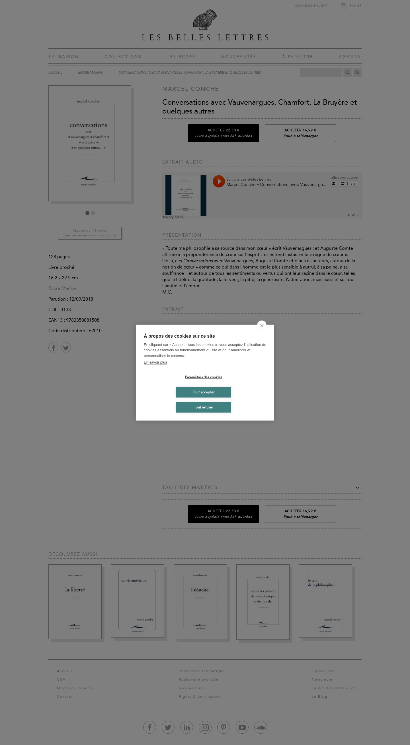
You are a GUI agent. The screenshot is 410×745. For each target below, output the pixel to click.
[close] (261, 325)
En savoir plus (155, 362)
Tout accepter (204, 392)
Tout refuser (203, 407)
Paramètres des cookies (203, 377)
